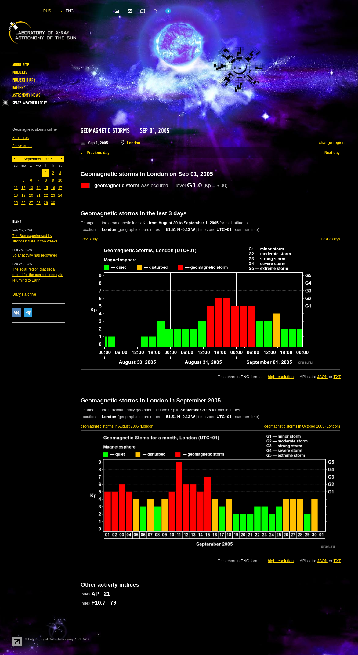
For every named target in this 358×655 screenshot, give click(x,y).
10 (60, 180)
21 (38, 195)
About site (20, 64)
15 (46, 188)
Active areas (22, 146)
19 (23, 195)
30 (53, 203)
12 (23, 188)
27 (31, 203)
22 (46, 195)
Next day (332, 153)
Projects (19, 72)
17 (60, 188)
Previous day (98, 153)
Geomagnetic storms (106, 131)
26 (23, 203)
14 (38, 188)
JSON (322, 376)
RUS (47, 11)
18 (16, 195)
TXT (337, 376)
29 (46, 203)
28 (38, 203)
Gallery (18, 87)
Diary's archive (24, 294)
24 (60, 195)
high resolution (281, 376)
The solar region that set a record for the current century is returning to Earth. (37, 274)
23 (53, 195)
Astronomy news (26, 95)
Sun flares (20, 138)
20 (31, 195)
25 (16, 203)
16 (53, 188)
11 (16, 188)
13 (31, 188)
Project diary (23, 80)
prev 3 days (90, 239)
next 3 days (330, 239)
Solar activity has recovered (34, 255)
